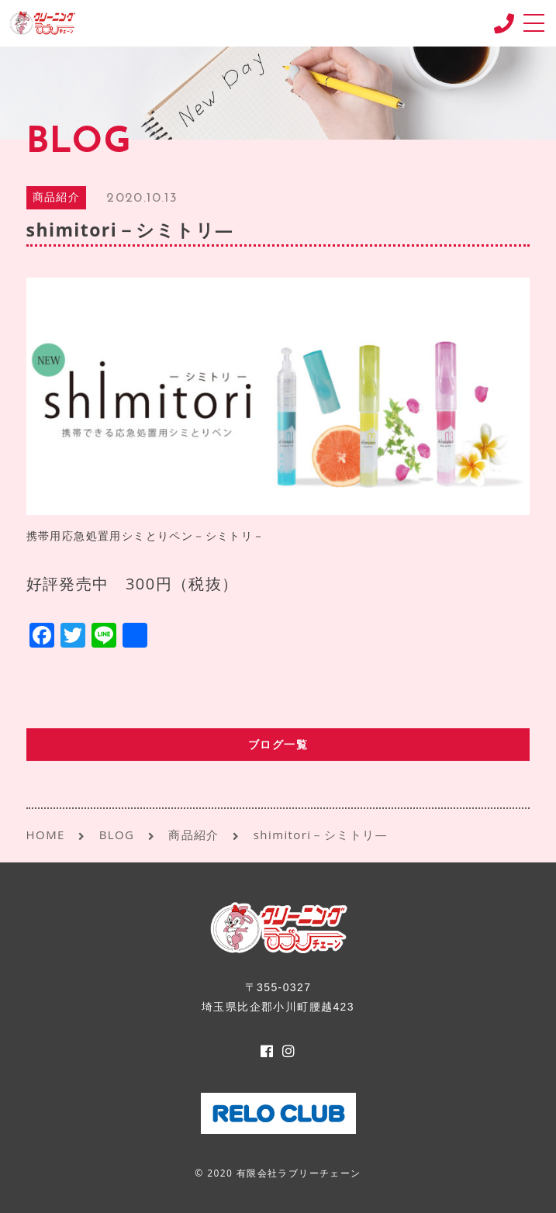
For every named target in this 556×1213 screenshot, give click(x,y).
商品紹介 (57, 198)
